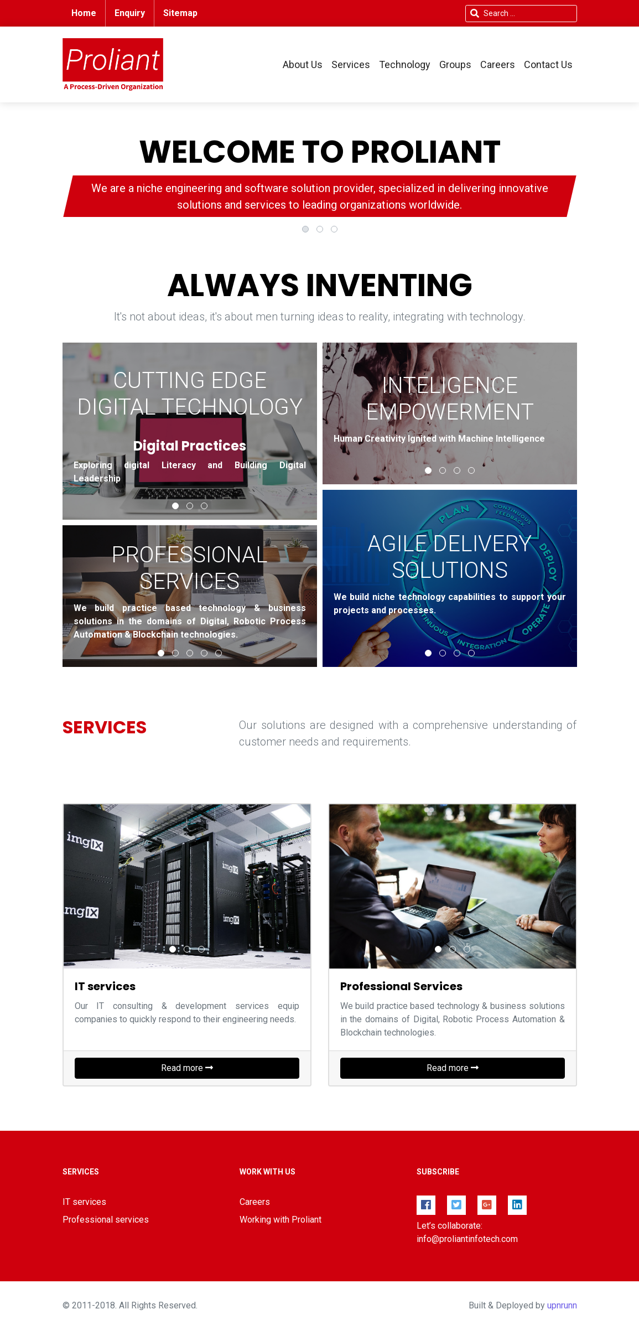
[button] (305, 229)
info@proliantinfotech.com (467, 1239)
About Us (303, 64)
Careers (497, 64)
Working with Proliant (280, 1219)
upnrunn (562, 1305)
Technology (404, 64)
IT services (84, 1202)
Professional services (106, 1219)
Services (350, 64)
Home (83, 13)
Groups (455, 64)
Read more (187, 1068)
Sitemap (180, 13)
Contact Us (548, 64)
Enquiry (130, 13)
